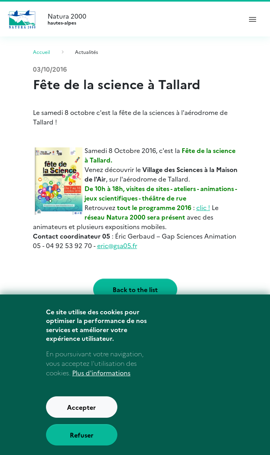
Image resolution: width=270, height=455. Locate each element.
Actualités (86, 51)
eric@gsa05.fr (117, 245)
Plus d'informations (101, 381)
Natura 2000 (141, 19)
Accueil (41, 51)
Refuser (82, 443)
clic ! (203, 207)
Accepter (81, 415)
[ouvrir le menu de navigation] (252, 19)
